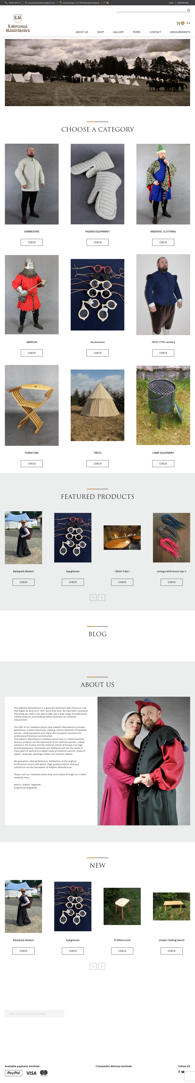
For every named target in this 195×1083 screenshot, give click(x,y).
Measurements (180, 32)
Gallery (118, 32)
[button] (188, 10)
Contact (155, 32)
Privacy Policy (84, 1020)
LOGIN (171, 3)
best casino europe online (74, 808)
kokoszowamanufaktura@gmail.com (41, 3)
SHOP (100, 32)
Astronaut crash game (46, 811)
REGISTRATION (183, 3)
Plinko (57, 808)
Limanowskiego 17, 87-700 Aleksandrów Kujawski (81, 3)
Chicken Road (45, 808)
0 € (188, 23)
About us (82, 32)
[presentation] (93, 597)
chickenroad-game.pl (24, 797)
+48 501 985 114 (14, 3)
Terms (137, 32)
